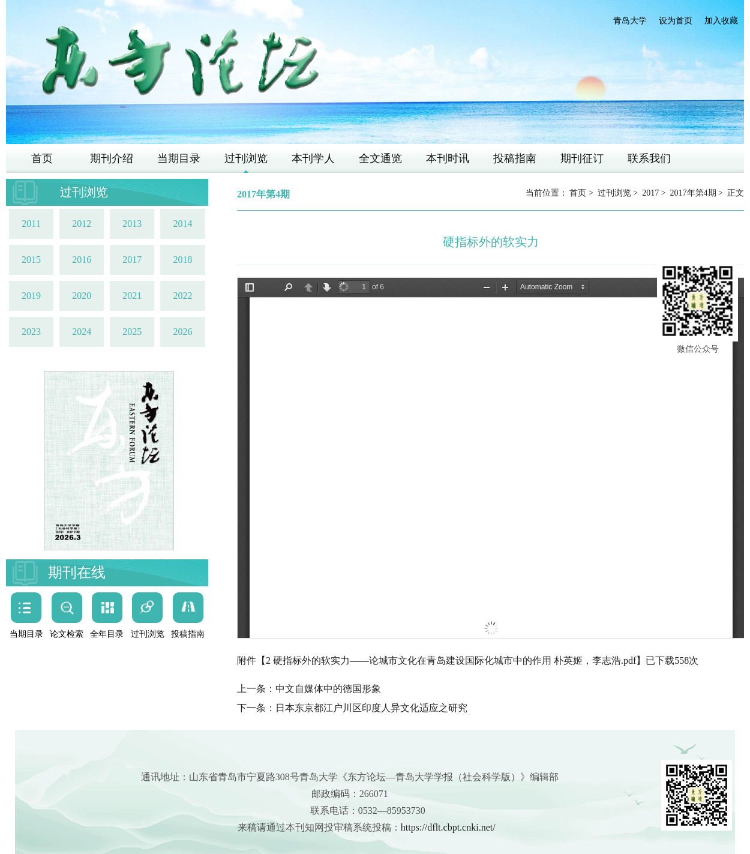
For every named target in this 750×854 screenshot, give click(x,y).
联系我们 (649, 158)
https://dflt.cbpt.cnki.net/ (448, 827)
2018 (182, 259)
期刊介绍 (111, 158)
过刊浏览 (246, 158)
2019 (31, 295)
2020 (81, 295)
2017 (132, 259)
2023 (31, 331)
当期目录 (178, 158)
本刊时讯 (447, 158)
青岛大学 (630, 20)
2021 (132, 295)
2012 (81, 223)
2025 (132, 331)
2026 (182, 331)
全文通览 (380, 158)
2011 (31, 223)
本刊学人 (313, 158)
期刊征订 (582, 158)
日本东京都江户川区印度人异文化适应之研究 (371, 708)
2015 (31, 259)
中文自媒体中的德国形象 (328, 689)
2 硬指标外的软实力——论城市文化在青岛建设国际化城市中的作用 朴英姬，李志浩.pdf (451, 660)
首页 (42, 158)
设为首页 (675, 20)
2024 (81, 331)
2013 (132, 223)
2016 (81, 259)
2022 (182, 295)
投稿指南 (514, 158)
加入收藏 (721, 20)
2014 (182, 223)
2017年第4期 (693, 192)
